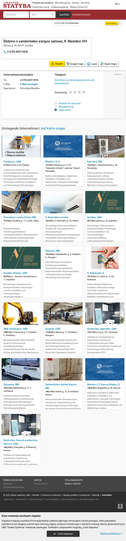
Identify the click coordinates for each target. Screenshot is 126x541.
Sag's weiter (63, 110)
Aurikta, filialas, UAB (15, 273)
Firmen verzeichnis (42, 2)
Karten (75, 2)
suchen (64, 14)
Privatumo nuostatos (51, 495)
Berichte (85, 2)
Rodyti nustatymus (111, 533)
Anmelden (107, 495)
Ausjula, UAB (52, 328)
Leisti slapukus (63, 533)
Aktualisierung (64, 106)
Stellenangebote (59, 7)
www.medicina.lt (69, 499)
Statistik (95, 495)
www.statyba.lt (52, 499)
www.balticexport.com (89, 499)
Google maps (75, 64)
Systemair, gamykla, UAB (101, 328)
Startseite (7, 484)
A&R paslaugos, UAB (15, 328)
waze (92, 64)
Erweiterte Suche (81, 14)
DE (117, 4)
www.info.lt (9, 499)
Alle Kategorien (63, 2)
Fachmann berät (41, 7)
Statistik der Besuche (68, 103)
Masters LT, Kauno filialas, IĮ (103, 384)
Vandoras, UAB (12, 161)
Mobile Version (73, 484)
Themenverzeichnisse (13, 487)
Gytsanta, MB (11, 384)
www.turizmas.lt (36, 499)
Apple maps (108, 64)
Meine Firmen (79, 7)
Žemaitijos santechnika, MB (19, 217)
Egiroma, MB (94, 161)
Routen (44, 484)
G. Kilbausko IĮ (95, 273)
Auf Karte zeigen (53, 128)
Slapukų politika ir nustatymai (76, 495)
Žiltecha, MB (52, 250)
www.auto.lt (21, 499)
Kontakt (35, 495)
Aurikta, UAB (94, 217)
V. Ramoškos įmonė (56, 217)
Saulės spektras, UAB (20, 495)
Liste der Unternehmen (66, 23)
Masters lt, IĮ (52, 161)
